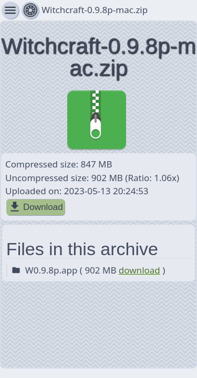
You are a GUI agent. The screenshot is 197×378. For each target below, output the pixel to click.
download (139, 270)
